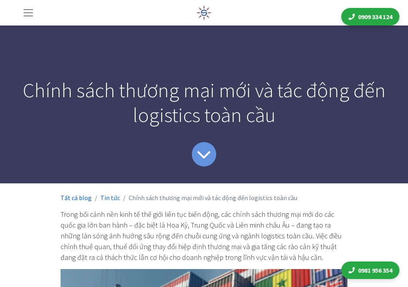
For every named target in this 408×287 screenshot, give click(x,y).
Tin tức (110, 198)
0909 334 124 (371, 17)
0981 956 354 (371, 270)
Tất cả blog (76, 198)
